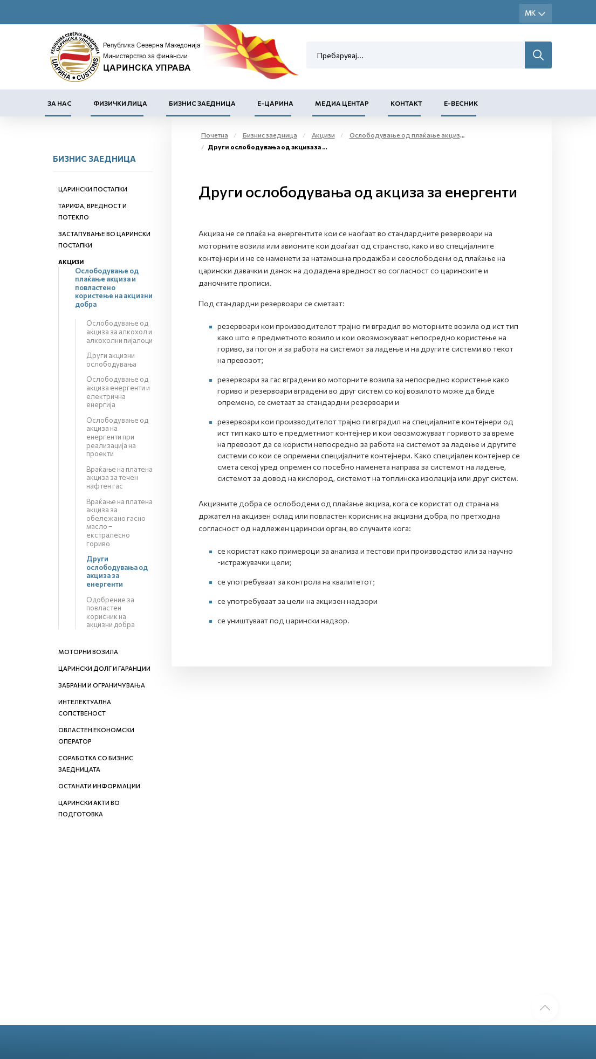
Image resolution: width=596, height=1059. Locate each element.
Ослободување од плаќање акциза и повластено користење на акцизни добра (114, 287)
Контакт (406, 103)
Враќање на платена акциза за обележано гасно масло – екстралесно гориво (119, 522)
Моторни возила (88, 651)
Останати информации (99, 785)
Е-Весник (461, 103)
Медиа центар (342, 103)
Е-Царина (275, 103)
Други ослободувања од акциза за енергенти (117, 571)
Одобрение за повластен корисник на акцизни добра (110, 612)
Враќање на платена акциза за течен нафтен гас (119, 477)
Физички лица (120, 103)
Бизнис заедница (202, 103)
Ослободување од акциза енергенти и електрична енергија (118, 392)
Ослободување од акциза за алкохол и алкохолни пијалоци (119, 331)
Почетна (214, 135)
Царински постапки (92, 188)
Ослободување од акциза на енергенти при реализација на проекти (117, 437)
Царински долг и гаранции (104, 668)
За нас (59, 103)
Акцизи (71, 261)
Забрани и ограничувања (101, 685)
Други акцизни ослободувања (111, 359)
